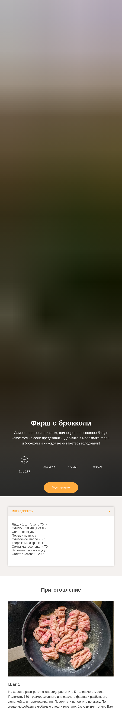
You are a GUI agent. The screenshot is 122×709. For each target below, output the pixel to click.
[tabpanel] (61, 541)
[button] (61, 487)
